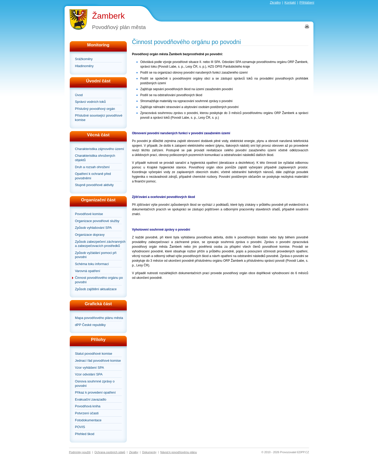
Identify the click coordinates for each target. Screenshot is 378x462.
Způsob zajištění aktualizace (96, 289)
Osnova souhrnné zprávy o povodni (95, 383)
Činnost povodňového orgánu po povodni (99, 280)
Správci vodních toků (90, 102)
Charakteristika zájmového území (99, 149)
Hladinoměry (84, 66)
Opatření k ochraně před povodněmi (93, 176)
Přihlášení (306, 2)
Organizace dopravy (90, 235)
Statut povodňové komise (93, 354)
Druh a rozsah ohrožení (92, 167)
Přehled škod (84, 434)
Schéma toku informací (92, 264)
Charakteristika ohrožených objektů (95, 158)
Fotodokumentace (88, 420)
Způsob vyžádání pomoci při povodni (95, 255)
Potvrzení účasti (87, 413)
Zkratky (275, 2)
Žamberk (108, 15)
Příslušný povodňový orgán (95, 109)
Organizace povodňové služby (97, 221)
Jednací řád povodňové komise (98, 361)
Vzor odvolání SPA (88, 374)
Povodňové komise (89, 214)
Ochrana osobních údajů (109, 452)
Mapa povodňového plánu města (99, 318)
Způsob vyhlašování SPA (93, 228)
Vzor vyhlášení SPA (89, 367)
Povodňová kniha (87, 406)
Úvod (79, 95)
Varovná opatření (87, 271)
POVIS (80, 427)
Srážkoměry (84, 59)
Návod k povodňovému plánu (178, 452)
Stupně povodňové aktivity (94, 185)
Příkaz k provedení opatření (95, 392)
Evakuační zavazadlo (90, 399)
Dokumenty (149, 452)
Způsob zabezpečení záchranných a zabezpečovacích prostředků (100, 244)
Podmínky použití (79, 452)
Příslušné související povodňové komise (98, 117)
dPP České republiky (90, 325)
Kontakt (290, 2)
